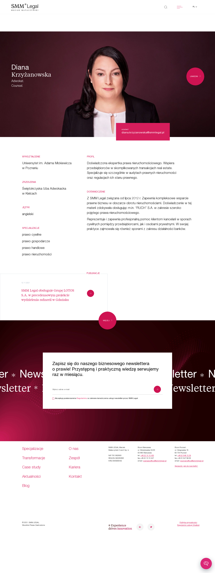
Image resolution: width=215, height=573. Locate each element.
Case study (31, 450)
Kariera (74, 450)
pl (194, 7)
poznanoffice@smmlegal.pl (191, 444)
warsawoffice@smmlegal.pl (154, 444)
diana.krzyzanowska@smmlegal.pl (143, 132)
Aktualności (31, 459)
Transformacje (33, 441)
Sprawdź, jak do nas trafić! (186, 449)
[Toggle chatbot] (206, 563)
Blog (25, 469)
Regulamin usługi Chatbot (188, 508)
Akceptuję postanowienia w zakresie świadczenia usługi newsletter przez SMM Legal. (96, 398)
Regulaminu (82, 398)
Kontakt (75, 459)
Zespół (74, 441)
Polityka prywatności (188, 505)
